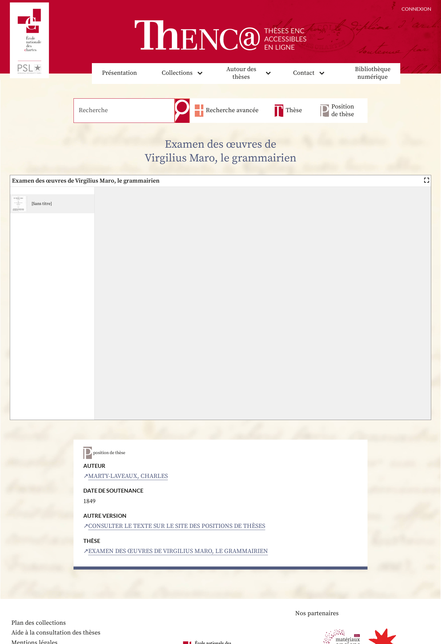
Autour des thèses (241, 73)
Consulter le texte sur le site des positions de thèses (176, 526)
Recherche (182, 110)
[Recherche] (124, 110)
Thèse (294, 110)
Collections (177, 73)
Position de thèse (342, 110)
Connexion (416, 9)
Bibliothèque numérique (372, 73)
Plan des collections (38, 623)
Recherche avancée (232, 110)
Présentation (119, 73)
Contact (304, 73)
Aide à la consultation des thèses (55, 633)
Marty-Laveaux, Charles (128, 476)
